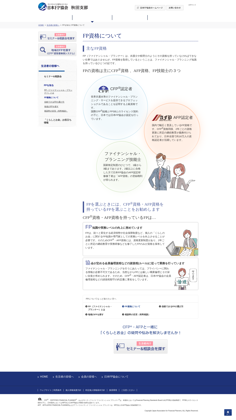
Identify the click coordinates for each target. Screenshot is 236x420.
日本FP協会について (116, 376)
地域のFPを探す (51, 106)
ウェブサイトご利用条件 (50, 390)
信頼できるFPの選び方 (54, 102)
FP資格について (51, 97)
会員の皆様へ (89, 376)
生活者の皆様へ (64, 376)
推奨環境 (113, 390)
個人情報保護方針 (73, 390)
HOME (44, 376)
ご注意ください (128, 390)
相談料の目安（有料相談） (56, 111)
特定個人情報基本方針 (95, 390)
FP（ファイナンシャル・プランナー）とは (58, 91)
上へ (228, 412)
